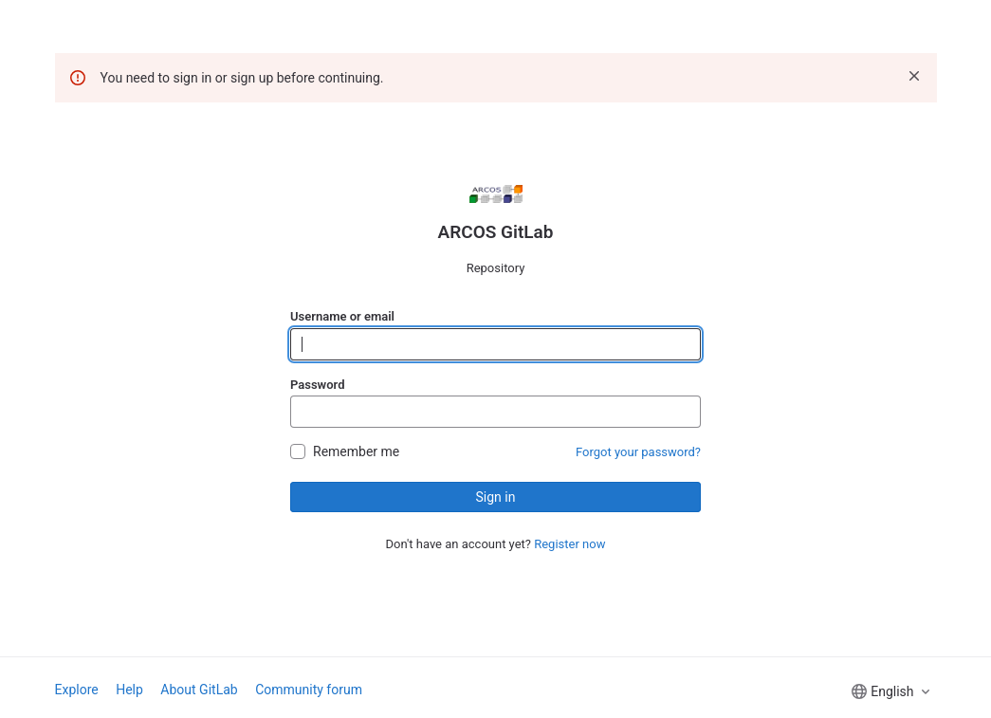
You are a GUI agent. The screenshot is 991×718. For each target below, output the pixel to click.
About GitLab (198, 689)
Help (129, 689)
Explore (77, 689)
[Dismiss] (914, 75)
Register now (569, 544)
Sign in (496, 497)
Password (317, 384)
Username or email (342, 316)
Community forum (308, 689)
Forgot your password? (638, 452)
